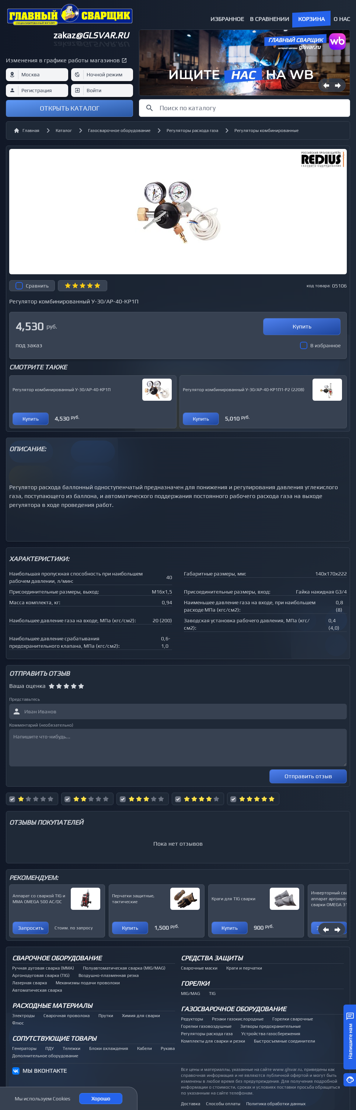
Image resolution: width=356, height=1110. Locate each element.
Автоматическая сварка (37, 990)
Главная (26, 130)
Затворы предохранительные (270, 1026)
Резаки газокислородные (237, 1019)
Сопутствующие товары (54, 1038)
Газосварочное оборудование (119, 130)
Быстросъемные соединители (284, 1041)
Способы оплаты (223, 1103)
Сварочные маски (199, 968)
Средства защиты (211, 958)
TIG (212, 993)
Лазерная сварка (29, 982)
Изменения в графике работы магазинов (63, 60)
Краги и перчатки (244, 968)
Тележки (71, 1048)
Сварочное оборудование (56, 958)
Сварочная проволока (66, 1015)
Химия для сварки (141, 1015)
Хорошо (100, 1099)
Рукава (168, 1048)
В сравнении (269, 18)
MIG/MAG (190, 993)
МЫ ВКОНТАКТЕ (44, 1070)
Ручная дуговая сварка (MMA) (43, 968)
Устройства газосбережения (270, 1033)
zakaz (91, 35)
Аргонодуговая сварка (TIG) (41, 975)
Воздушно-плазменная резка (108, 975)
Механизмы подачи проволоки (88, 982)
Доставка (190, 1103)
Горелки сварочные (292, 1019)
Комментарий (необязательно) (41, 725)
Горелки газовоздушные (206, 1026)
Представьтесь (24, 699)
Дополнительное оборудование (45, 1055)
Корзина (311, 18)
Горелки (195, 983)
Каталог (64, 130)
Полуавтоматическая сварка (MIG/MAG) (124, 968)
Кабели (144, 1048)
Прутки (105, 1015)
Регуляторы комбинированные (266, 130)
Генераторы (24, 1048)
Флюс (18, 1023)
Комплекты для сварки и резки (213, 1041)
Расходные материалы (52, 1005)
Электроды (23, 1015)
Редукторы (192, 1019)
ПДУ (49, 1048)
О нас (342, 18)
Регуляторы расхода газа (192, 130)
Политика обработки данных (276, 1103)
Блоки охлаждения (108, 1048)
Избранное (227, 18)
